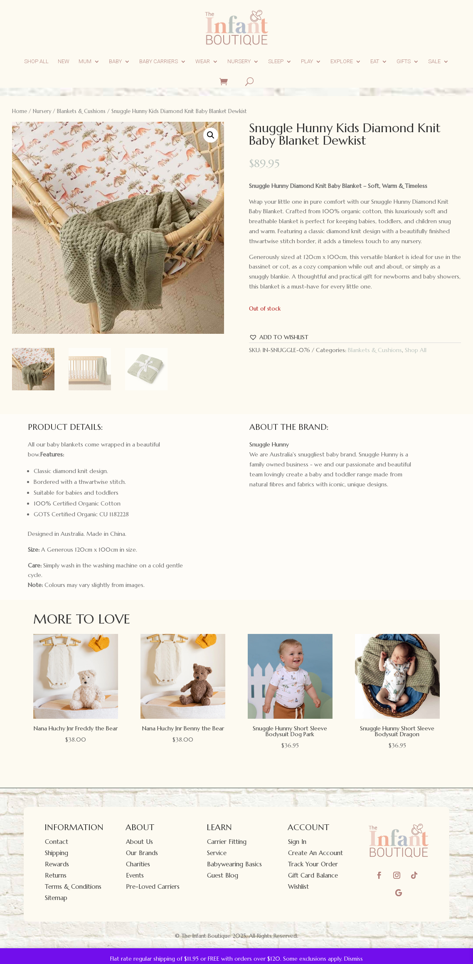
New (63, 61)
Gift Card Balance (313, 875)
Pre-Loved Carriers (153, 886)
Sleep (275, 61)
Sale (434, 61)
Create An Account (315, 853)
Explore (341, 61)
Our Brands (142, 853)
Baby (115, 61)
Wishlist (298, 886)
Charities (138, 864)
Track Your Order (313, 864)
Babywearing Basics (234, 864)
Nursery (239, 61)
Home (19, 111)
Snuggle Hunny (269, 444)
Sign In (297, 842)
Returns (56, 875)
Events (135, 875)
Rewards (57, 864)
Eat (374, 61)
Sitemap (56, 898)
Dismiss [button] (353, 958)
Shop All (36, 61)
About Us (139, 842)
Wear (202, 61)
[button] (210, 135)
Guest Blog (222, 875)
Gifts (404, 61)
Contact (56, 842)
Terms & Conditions (73, 886)
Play (307, 61)
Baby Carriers (158, 61)
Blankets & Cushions (81, 111)
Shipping (56, 853)
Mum (85, 61)
